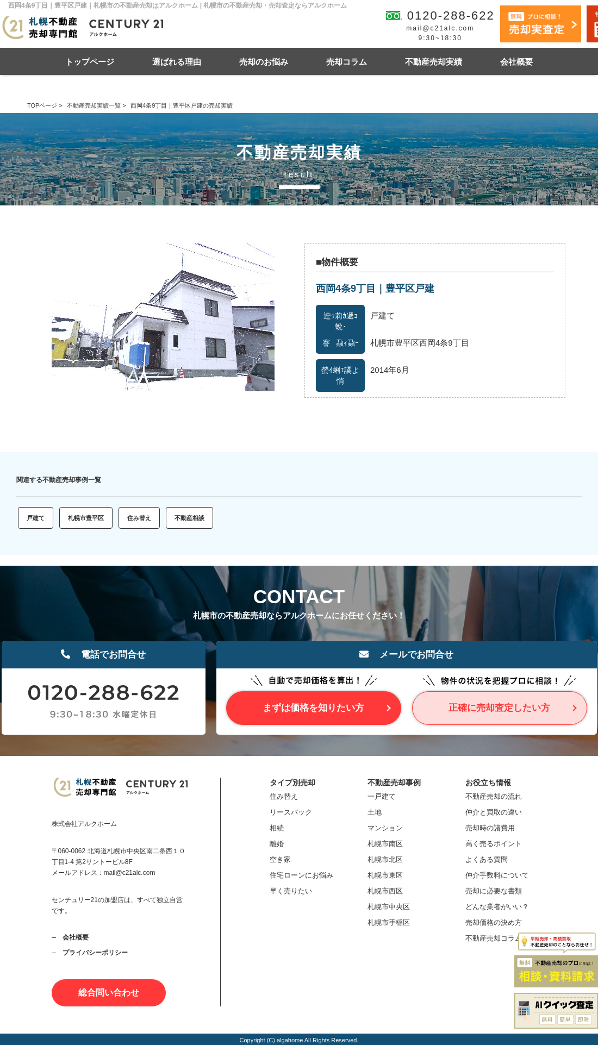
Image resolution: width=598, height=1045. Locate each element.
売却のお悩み (263, 61)
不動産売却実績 (433, 61)
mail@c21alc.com (440, 28)
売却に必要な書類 (493, 891)
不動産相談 (189, 518)
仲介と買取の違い (493, 812)
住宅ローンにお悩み (301, 875)
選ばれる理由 (176, 61)
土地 (374, 812)
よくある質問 (486, 859)
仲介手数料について (497, 875)
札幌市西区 (385, 891)
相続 (277, 828)
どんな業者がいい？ (497, 907)
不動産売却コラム (493, 938)
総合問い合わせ (108, 992)
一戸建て (381, 796)
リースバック (291, 812)
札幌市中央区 (388, 907)
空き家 (280, 859)
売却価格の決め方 (493, 922)
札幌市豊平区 (86, 518)
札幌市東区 (385, 875)
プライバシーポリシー (95, 952)
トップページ (89, 61)
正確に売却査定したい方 (499, 708)
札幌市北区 (385, 859)
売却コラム (346, 61)
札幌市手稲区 (388, 922)
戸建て (36, 518)
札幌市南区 (385, 844)
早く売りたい (291, 891)
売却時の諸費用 (490, 828)
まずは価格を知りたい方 (313, 708)
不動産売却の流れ (493, 796)
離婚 (277, 844)
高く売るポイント (493, 844)
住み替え (139, 518)
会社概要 (516, 61)
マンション (385, 828)
